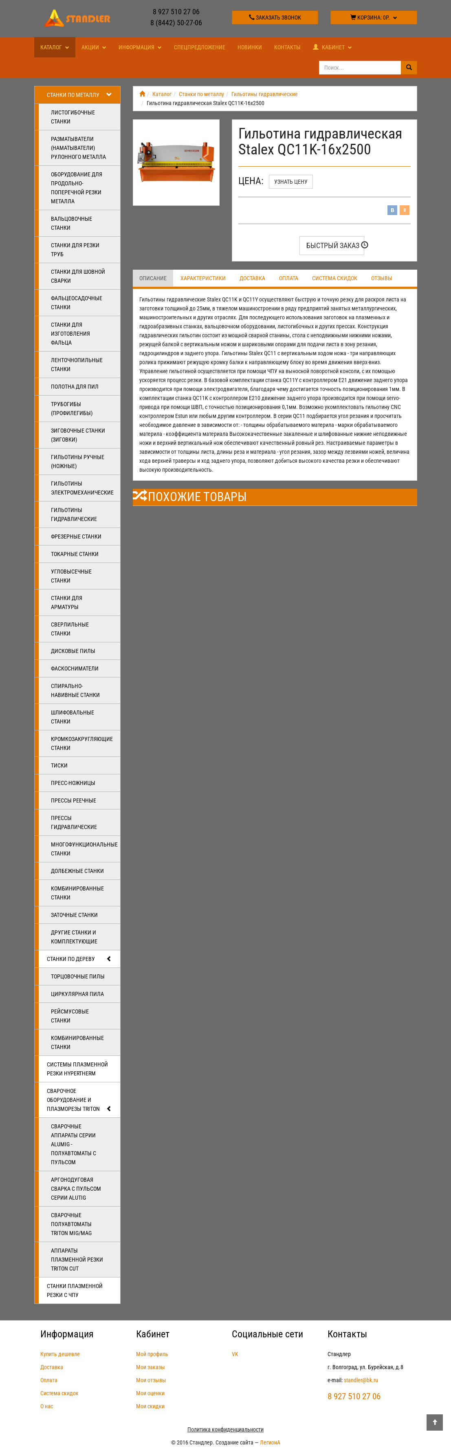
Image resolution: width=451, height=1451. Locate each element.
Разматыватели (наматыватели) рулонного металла (78, 148)
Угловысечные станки (71, 576)
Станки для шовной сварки (78, 276)
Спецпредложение (199, 47)
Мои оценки (150, 1393)
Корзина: (373, 17)
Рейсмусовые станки (70, 1016)
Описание (153, 278)
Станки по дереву (79, 959)
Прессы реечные (73, 800)
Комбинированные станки (77, 893)
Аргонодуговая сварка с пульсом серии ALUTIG (76, 1188)
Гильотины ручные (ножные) (77, 461)
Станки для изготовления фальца (70, 333)
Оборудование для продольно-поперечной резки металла (76, 187)
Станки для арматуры (66, 602)
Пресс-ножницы (73, 783)
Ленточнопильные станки (77, 364)
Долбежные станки (77, 871)
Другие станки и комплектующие (74, 937)
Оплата (288, 278)
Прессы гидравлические (74, 822)
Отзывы (381, 278)
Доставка (252, 278)
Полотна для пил (75, 386)
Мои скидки (150, 1406)
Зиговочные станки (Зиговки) (78, 435)
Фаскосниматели (75, 668)
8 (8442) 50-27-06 (176, 22)
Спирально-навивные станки (75, 690)
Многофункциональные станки (84, 849)
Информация (140, 47)
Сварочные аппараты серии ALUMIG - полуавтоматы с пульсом (73, 1144)
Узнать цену (291, 181)
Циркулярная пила (77, 994)
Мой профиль (152, 1354)
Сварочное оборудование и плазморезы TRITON (79, 1100)
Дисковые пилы (73, 651)
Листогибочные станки (73, 117)
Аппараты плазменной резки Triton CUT (77, 1259)
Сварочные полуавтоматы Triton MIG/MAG (71, 1224)
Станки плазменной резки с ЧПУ (75, 1290)
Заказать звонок (275, 17)
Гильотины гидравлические (74, 514)
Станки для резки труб (75, 249)
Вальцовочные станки (71, 223)
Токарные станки (75, 554)
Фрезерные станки (76, 536)
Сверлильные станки (70, 629)
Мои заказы (150, 1367)
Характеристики (203, 278)
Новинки (250, 47)
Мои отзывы (151, 1380)
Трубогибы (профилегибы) (71, 408)
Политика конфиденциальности (225, 1429)
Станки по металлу (79, 95)
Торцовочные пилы (78, 976)
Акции (93, 47)
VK (235, 1354)
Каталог (54, 47)
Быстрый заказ (335, 245)
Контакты (287, 47)
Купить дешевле (60, 1354)
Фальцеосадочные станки (76, 302)
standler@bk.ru (361, 1380)
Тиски (59, 765)
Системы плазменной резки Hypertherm (77, 1069)
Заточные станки (74, 915)
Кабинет (332, 47)
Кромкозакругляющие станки (82, 743)
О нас (46, 1406)
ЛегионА (270, 1442)
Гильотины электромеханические (82, 488)
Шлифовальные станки (72, 717)
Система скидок (334, 278)
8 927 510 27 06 (176, 11)
